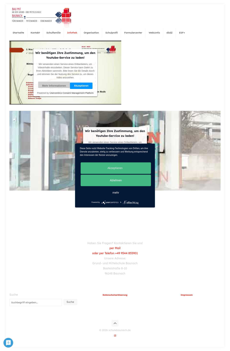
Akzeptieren (81, 85)
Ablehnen (116, 180)
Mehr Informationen (54, 85)
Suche (13, 294)
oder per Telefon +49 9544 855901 (115, 253)
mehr (115, 192)
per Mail (114, 248)
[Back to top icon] (115, 323)
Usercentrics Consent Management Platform (71, 93)
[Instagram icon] (115, 335)
